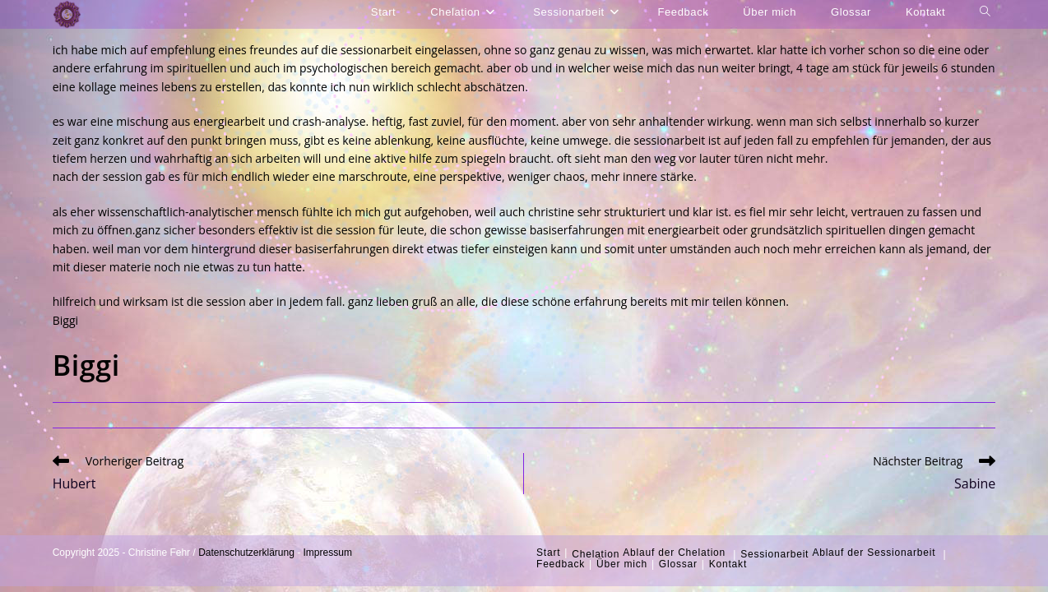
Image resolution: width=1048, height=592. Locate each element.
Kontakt (728, 564)
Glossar (678, 564)
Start (548, 552)
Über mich (621, 564)
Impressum (328, 552)
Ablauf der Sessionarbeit (873, 552)
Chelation (595, 554)
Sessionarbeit (774, 554)
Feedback (560, 564)
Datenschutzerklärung (246, 552)
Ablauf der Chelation (674, 552)
